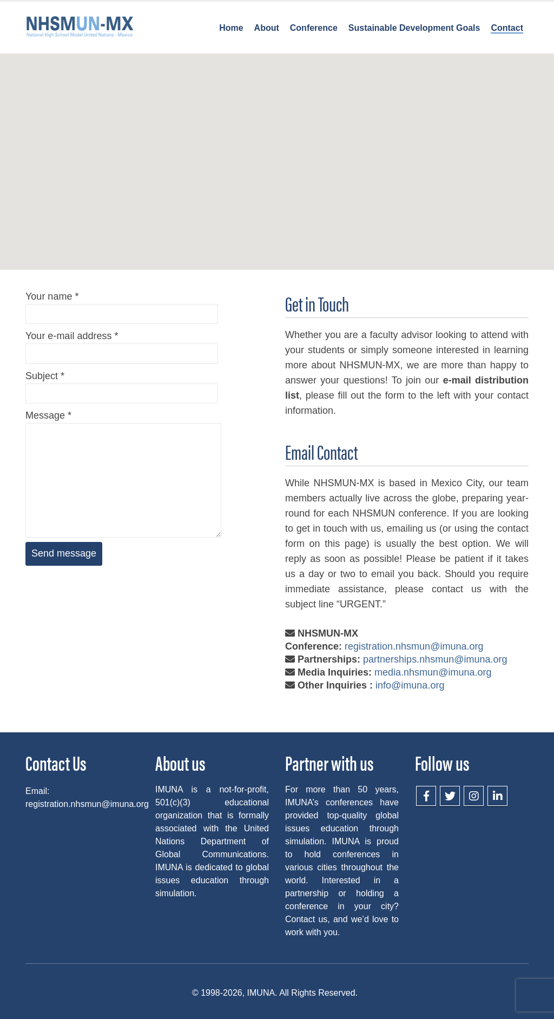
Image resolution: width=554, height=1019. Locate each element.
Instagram (474, 796)
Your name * (121, 305)
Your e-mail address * (121, 344)
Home (231, 27)
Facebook (426, 796)
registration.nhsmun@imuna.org (414, 646)
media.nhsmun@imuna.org (432, 672)
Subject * (121, 384)
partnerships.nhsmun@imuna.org (435, 659)
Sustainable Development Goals (414, 27)
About (266, 27)
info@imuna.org (409, 685)
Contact (507, 27)
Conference (314, 27)
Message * (123, 447)
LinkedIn (497, 796)
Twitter (450, 796)
